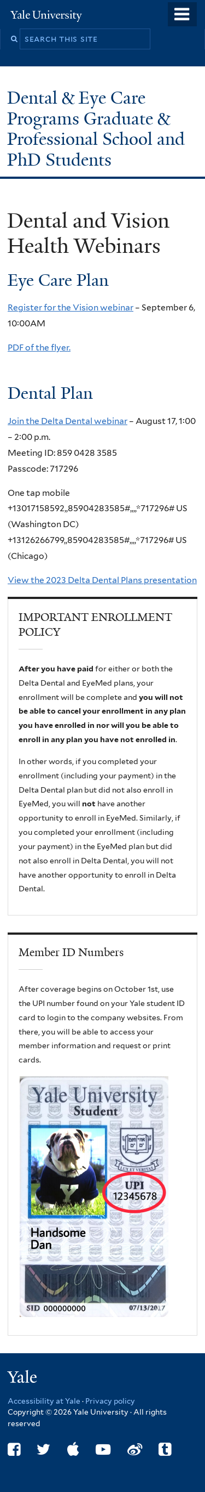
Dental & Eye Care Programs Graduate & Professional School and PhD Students (96, 129)
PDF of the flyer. (39, 347)
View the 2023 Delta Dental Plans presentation (102, 580)
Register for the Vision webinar (70, 307)
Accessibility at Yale (44, 1401)
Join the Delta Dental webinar (67, 421)
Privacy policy (110, 1401)
